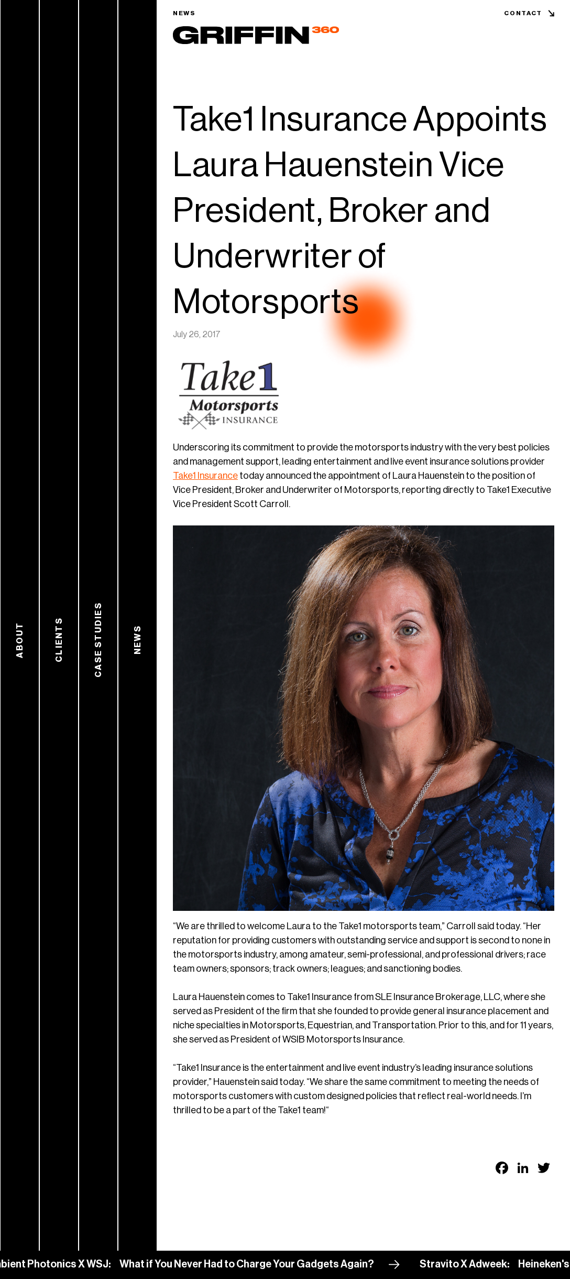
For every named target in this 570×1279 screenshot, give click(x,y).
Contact (523, 13)
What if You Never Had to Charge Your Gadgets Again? (250, 1264)
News (184, 13)
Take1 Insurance (205, 475)
